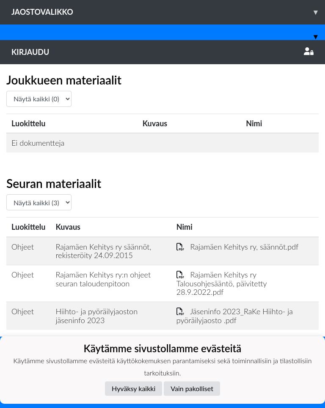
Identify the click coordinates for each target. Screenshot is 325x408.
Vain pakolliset (192, 388)
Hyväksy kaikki (133, 388)
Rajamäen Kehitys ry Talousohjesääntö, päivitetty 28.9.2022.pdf (221, 283)
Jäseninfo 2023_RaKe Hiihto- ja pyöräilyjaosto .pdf (234, 316)
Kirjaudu (162, 52)
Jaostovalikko (168, 12)
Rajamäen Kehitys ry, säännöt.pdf (237, 246)
